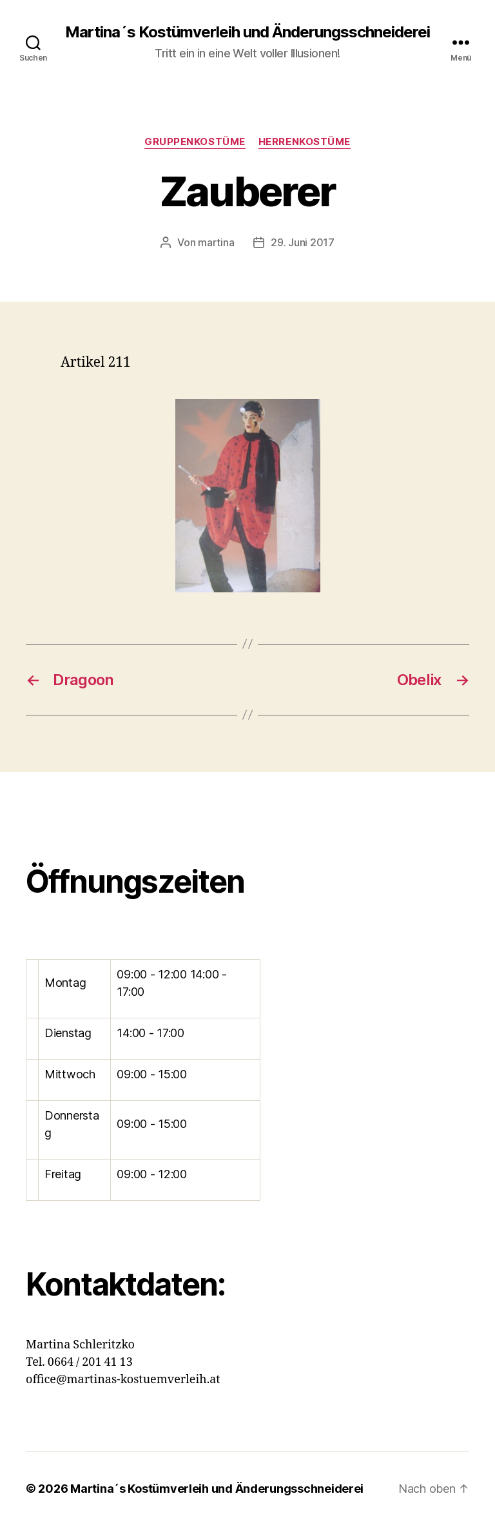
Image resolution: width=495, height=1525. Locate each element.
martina (216, 242)
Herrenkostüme (304, 142)
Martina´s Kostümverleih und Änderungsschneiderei (247, 32)
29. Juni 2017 (303, 242)
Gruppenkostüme (195, 142)
